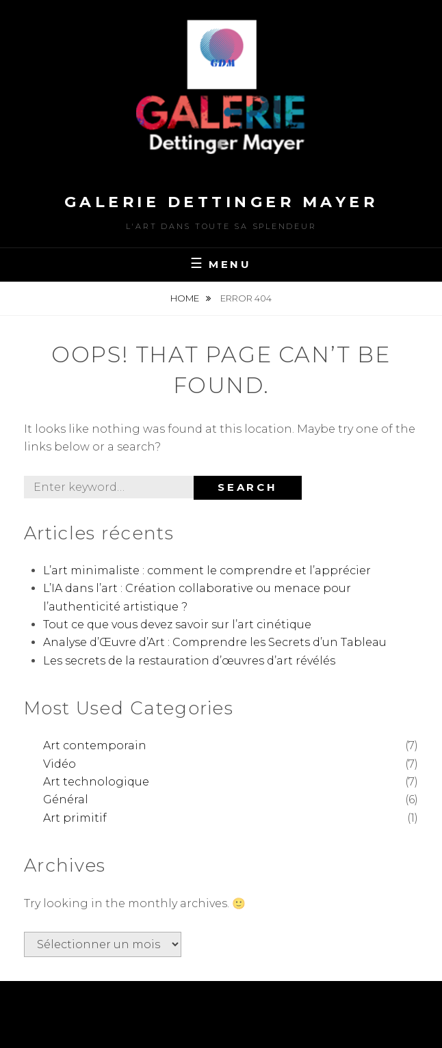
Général (65, 799)
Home (185, 298)
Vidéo (59, 763)
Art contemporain (94, 745)
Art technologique (96, 781)
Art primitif (75, 817)
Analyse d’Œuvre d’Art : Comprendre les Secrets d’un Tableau (215, 642)
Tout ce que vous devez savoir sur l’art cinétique (177, 624)
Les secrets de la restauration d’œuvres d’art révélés (189, 660)
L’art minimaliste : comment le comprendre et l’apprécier (207, 570)
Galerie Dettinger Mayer (221, 202)
